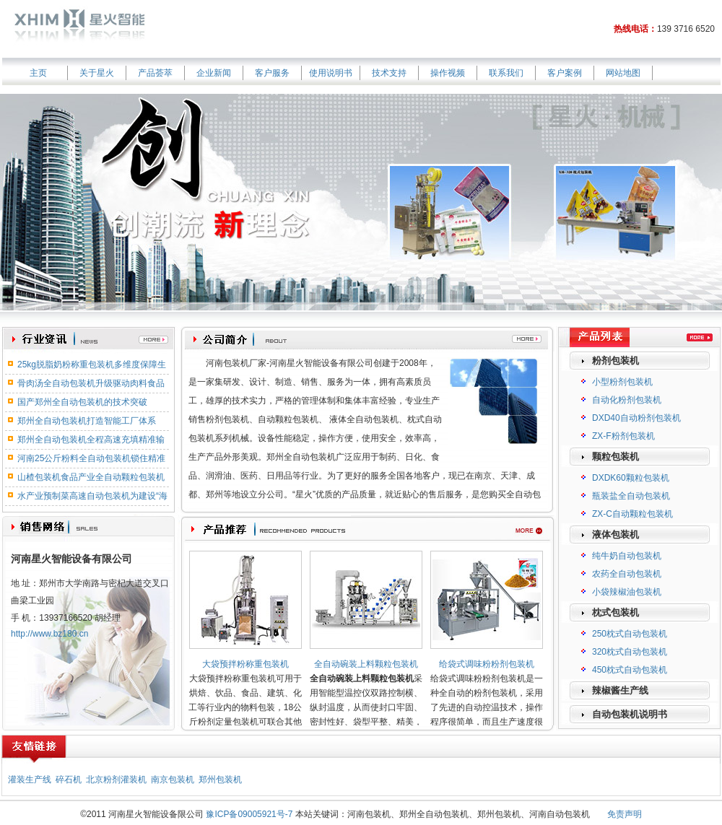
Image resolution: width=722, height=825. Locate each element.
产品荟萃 (155, 73)
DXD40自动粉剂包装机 (636, 418)
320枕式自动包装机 (629, 652)
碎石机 (69, 779)
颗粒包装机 (615, 456)
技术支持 (389, 73)
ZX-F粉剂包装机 (623, 436)
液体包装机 (615, 534)
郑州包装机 (220, 779)
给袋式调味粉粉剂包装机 (486, 664)
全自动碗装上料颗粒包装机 (366, 664)
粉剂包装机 (615, 360)
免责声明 (624, 814)
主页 (38, 73)
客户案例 (564, 73)
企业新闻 (213, 73)
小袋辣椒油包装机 (626, 592)
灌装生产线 (29, 779)
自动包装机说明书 (629, 714)
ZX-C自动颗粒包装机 (632, 514)
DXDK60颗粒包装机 (630, 478)
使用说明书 (330, 73)
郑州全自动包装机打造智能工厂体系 (86, 421)
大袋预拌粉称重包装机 (245, 664)
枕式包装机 (615, 612)
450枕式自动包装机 (629, 670)
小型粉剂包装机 (622, 382)
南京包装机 (172, 779)
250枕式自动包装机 (629, 634)
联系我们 (506, 73)
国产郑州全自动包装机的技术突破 (82, 402)
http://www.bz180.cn (49, 634)
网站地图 (623, 73)
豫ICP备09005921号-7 (249, 814)
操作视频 (447, 73)
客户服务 (272, 73)
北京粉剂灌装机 (116, 779)
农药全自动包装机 (626, 574)
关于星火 (96, 73)
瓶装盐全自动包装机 (631, 496)
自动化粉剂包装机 (626, 400)
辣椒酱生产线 (620, 690)
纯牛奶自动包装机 (626, 556)
